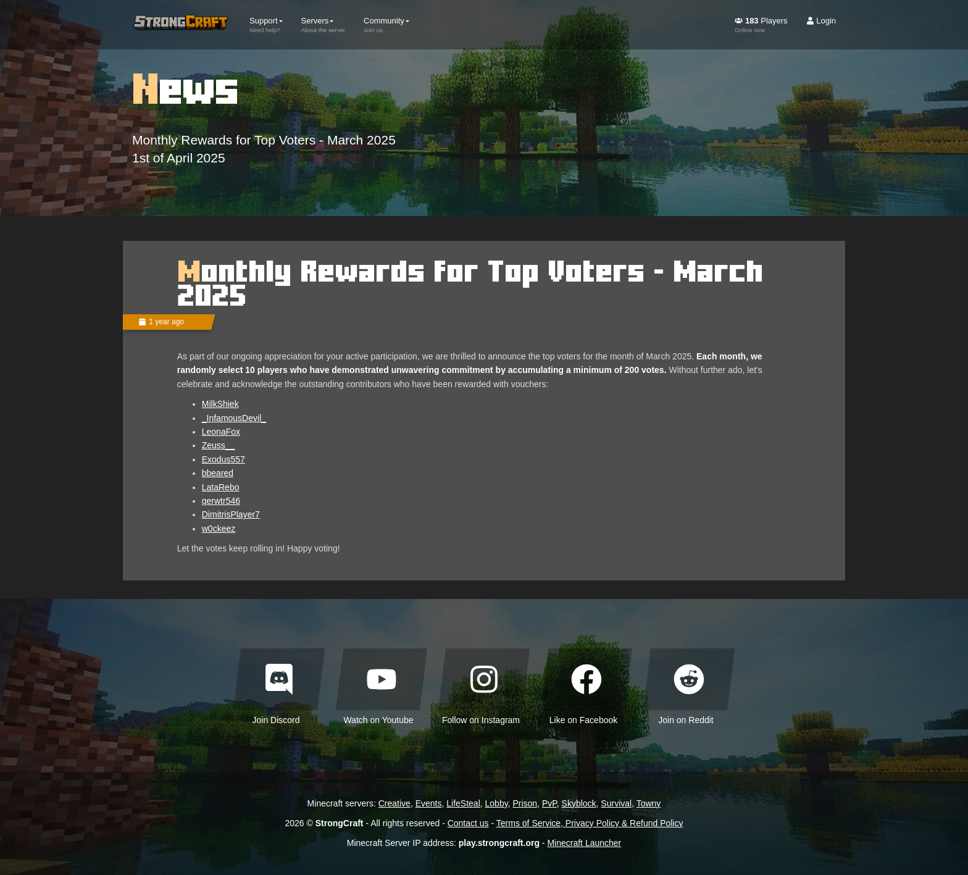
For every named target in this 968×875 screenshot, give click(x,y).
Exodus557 (223, 459)
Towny (648, 803)
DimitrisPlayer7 (231, 514)
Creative (394, 803)
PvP (549, 803)
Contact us (468, 823)
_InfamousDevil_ (234, 418)
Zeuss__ (218, 445)
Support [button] (266, 24)
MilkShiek (220, 404)
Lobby (496, 803)
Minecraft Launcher (584, 843)
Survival (616, 803)
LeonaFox (221, 432)
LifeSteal (463, 803)
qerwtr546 (221, 501)
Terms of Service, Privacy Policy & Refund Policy (589, 823)
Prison (524, 803)
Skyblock (579, 803)
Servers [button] (323, 24)
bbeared (217, 473)
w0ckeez (218, 529)
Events (428, 803)
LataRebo (221, 487)
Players (761, 24)
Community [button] (386, 24)
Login (821, 20)
